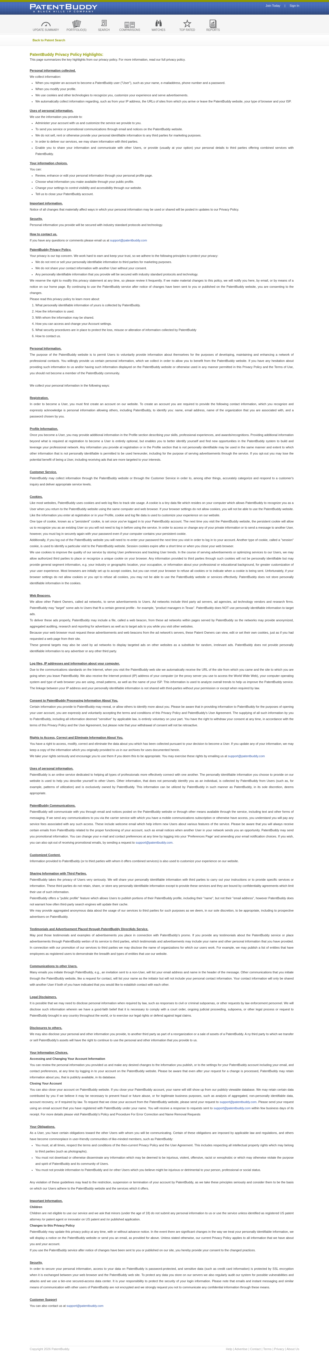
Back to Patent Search (49, 40)
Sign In (294, 5)
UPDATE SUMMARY (46, 29)
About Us (293, 1349)
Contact (255, 1349)
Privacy (279, 1349)
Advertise (241, 1349)
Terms (267, 1349)
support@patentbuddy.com (128, 240)
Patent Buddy (51, 8)
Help (229, 1349)
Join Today (273, 5)
